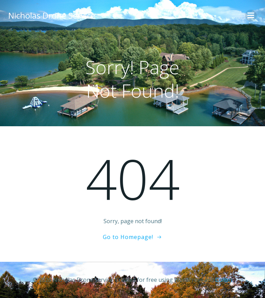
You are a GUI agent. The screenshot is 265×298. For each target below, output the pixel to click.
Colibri (223, 280)
